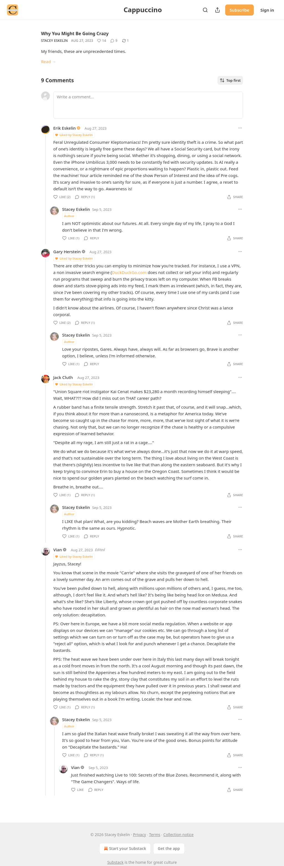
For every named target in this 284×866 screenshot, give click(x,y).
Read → (48, 61)
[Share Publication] (217, 10)
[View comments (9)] (114, 40)
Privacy (139, 834)
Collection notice (178, 834)
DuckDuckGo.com (129, 272)
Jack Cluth (63, 377)
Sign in (267, 10)
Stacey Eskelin (54, 40)
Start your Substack (124, 848)
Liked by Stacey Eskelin (74, 135)
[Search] (205, 10)
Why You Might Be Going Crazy (75, 33)
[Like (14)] (101, 40)
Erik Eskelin (64, 128)
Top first (230, 80)
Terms (154, 834)
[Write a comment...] (148, 105)
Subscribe (239, 10)
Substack (115, 862)
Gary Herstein (67, 251)
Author (69, 216)
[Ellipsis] (240, 128)
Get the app (169, 848)
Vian (57, 549)
